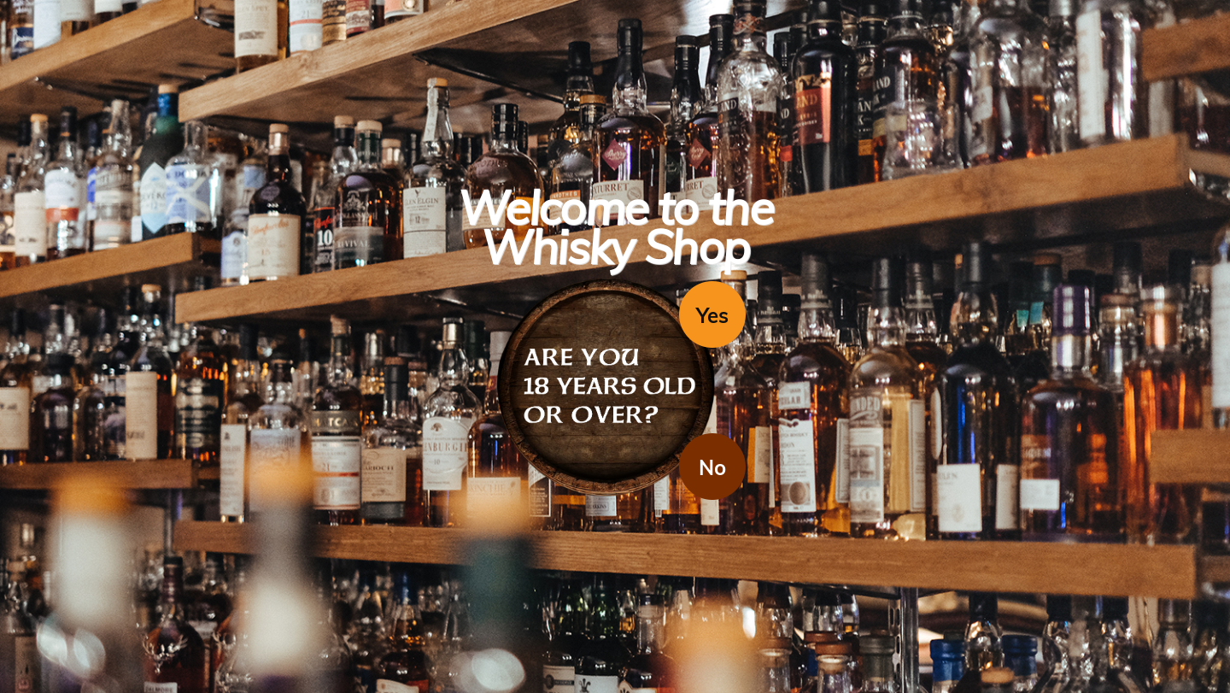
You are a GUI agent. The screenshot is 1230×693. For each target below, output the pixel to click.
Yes (712, 315)
